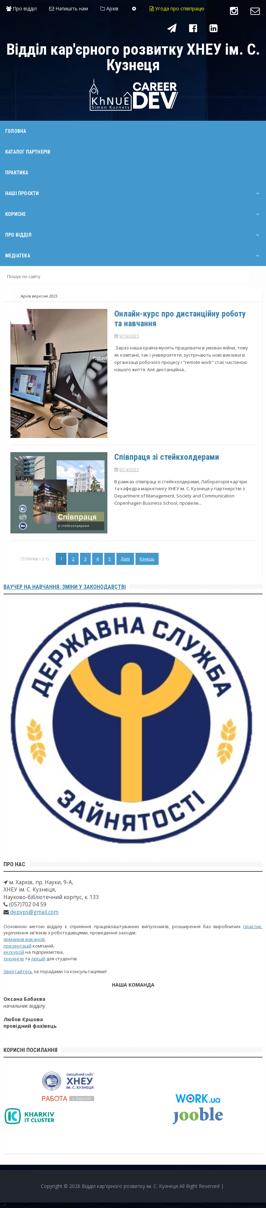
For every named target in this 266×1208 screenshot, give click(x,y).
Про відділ (21, 8)
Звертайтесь (18, 971)
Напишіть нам (68, 8)
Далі (125, 559)
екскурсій (13, 952)
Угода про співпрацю (177, 8)
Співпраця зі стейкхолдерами (166, 457)
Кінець (147, 559)
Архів (109, 8)
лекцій (38, 958)
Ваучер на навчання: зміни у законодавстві (64, 587)
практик (252, 926)
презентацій (17, 946)
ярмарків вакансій (24, 939)
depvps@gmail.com (34, 912)
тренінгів (13, 958)
